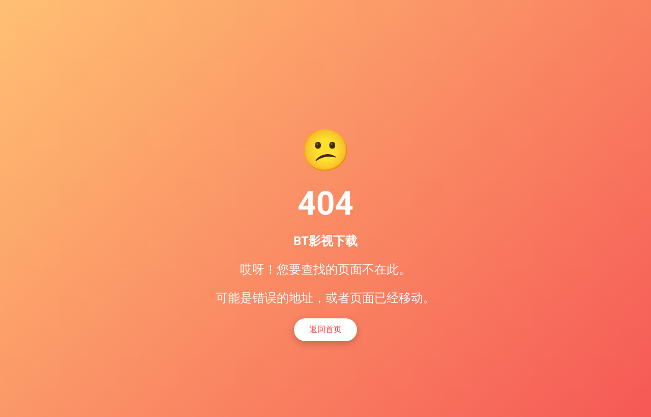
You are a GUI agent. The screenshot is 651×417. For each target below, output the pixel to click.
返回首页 (325, 329)
